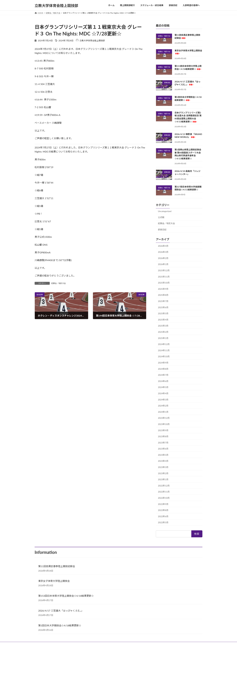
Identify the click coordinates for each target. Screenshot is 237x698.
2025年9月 (163, 288)
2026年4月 (163, 245)
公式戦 (161, 217)
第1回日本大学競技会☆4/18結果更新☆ (59, 625)
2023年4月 (163, 461)
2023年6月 (163, 448)
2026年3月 (163, 252)
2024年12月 (164, 344)
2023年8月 (163, 436)
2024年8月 (163, 368)
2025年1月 (163, 338)
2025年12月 (164, 270)
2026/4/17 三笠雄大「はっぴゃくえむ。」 (61, 610)
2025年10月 (164, 282)
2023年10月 (164, 424)
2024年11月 (164, 350)
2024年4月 (163, 393)
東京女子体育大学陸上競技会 (54, 580)
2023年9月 (163, 430)
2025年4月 (163, 319)
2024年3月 (163, 399)
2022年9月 (163, 504)
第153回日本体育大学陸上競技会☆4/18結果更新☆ (66, 595)
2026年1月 (163, 264)
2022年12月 (164, 485)
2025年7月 (163, 301)
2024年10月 (164, 356)
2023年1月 (163, 479)
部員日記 (162, 229)
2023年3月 (163, 467)
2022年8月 (163, 510)
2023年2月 (163, 473)
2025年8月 (163, 295)
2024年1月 (163, 411)
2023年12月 (164, 418)
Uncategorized (164, 211)
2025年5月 (163, 313)
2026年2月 (163, 258)
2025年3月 (163, 325)
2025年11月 (164, 276)
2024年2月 (163, 405)
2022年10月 (164, 498)
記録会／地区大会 (58, 283)
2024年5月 (163, 387)
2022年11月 (164, 491)
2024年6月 (163, 381)
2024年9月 (163, 362)
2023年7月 (163, 442)
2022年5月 (163, 522)
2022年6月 (163, 516)
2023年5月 (163, 454)
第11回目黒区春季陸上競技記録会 (56, 566)
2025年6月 (163, 307)
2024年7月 (163, 375)
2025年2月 (163, 332)
